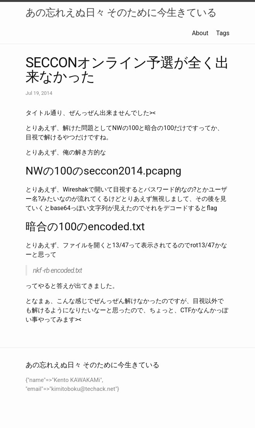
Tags (222, 33)
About (200, 33)
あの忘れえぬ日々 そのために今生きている (121, 12)
